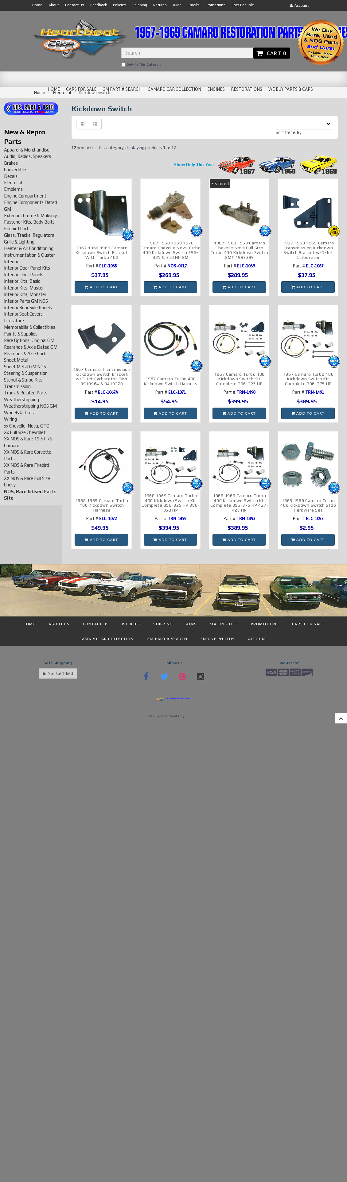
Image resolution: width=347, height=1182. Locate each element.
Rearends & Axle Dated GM (30, 347)
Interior (11, 261)
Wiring (10, 419)
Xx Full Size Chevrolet (24, 432)
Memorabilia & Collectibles (29, 327)
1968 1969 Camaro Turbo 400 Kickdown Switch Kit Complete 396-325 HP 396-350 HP (171, 502)
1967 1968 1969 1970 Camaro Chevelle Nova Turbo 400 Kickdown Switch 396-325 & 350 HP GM (171, 249)
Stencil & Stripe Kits (23, 379)
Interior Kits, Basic (22, 281)
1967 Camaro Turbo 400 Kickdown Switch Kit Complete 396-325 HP (239, 379)
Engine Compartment (25, 195)
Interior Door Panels (23, 274)
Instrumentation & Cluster (29, 255)
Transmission (17, 386)
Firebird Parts (17, 228)
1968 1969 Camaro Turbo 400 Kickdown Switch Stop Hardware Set (308, 505)
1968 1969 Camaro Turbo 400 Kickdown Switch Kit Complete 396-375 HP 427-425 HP (239, 502)
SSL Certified (58, 673)
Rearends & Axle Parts (26, 353)
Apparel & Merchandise (26, 149)
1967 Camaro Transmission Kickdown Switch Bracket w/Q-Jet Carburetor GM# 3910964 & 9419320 (102, 376)
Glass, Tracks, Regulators (29, 235)
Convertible (15, 169)
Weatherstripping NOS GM (30, 406)
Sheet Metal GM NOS (25, 366)
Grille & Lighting (19, 241)
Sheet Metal (16, 360)
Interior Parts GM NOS (26, 301)
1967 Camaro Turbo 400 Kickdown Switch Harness (170, 381)
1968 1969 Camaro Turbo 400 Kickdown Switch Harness (101, 505)
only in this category (141, 64)
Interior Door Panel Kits (27, 268)
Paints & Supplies (20, 333)
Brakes (11, 163)
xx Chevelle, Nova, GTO (26, 425)
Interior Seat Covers (23, 314)
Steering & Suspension (26, 373)
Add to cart (101, 287)
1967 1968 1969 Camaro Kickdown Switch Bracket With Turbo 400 (102, 252)
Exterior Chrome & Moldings (31, 215)
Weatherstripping (21, 399)
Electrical (13, 182)
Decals (11, 176)
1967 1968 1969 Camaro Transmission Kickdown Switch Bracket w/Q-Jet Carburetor (308, 249)
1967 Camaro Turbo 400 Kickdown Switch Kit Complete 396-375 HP (308, 379)
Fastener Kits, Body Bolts (29, 222)
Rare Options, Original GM (29, 340)
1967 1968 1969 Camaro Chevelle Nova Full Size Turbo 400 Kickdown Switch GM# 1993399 (240, 249)
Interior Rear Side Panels (28, 307)
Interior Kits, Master (24, 287)
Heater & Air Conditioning (28, 248)
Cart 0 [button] (271, 53)
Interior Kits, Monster (25, 294)
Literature (14, 320)
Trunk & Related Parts (25, 392)
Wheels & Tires (19, 412)
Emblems (13, 189)
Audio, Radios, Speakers (27, 156)
